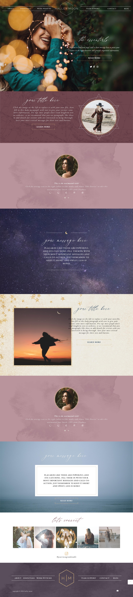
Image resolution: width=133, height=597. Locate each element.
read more (94, 58)
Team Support (93, 9)
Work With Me (44, 9)
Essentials (25, 9)
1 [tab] (65, 197)
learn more (43, 127)
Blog (126, 9)
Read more (66, 500)
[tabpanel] (66, 174)
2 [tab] (68, 197)
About (11, 9)
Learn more (94, 342)
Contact (111, 9)
